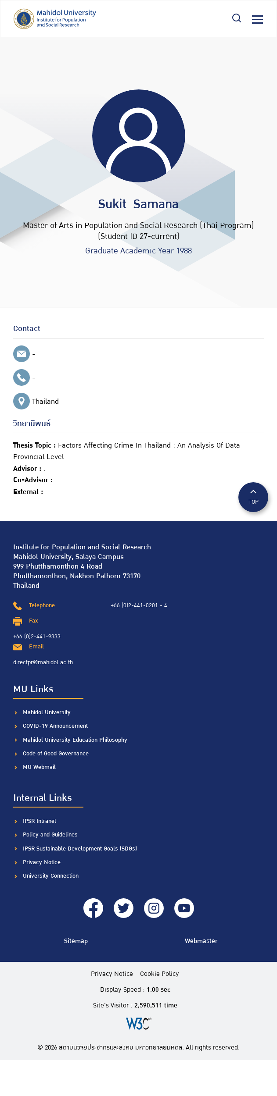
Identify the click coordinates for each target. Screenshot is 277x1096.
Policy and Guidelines (50, 834)
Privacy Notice (42, 862)
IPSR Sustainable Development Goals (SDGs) (80, 848)
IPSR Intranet (39, 821)
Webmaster (201, 941)
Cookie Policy (159, 974)
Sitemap (76, 941)
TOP (253, 496)
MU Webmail (39, 767)
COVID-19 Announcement (56, 726)
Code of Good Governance (56, 753)
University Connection (51, 876)
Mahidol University (47, 712)
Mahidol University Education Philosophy (75, 740)
